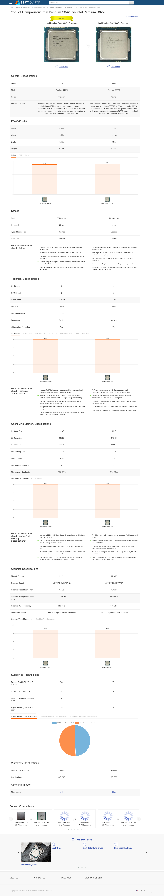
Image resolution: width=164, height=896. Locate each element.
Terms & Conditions (93, 878)
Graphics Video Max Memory (22, 619)
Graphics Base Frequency (45, 619)
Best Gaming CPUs (29, 865)
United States (143, 891)
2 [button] (72, 830)
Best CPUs (56, 848)
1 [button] (68, 830)
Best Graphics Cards (123, 848)
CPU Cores (15, 333)
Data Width (85, 333)
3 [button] (75, 830)
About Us (14, 878)
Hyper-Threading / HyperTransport (24, 716)
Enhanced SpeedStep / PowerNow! (83, 716)
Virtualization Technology (69, 333)
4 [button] (78, 830)
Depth (27, 155)
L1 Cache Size (36, 479)
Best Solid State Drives (93, 848)
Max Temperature (50, 333)
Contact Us (39, 878)
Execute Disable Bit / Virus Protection (54, 716)
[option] (31, 818)
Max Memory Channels (20, 479)
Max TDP (38, 333)
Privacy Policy (66, 878)
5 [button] (81, 830)
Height (13, 155)
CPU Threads (27, 333)
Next (139, 819)
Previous (11, 819)
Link (61, 792)
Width (21, 155)
